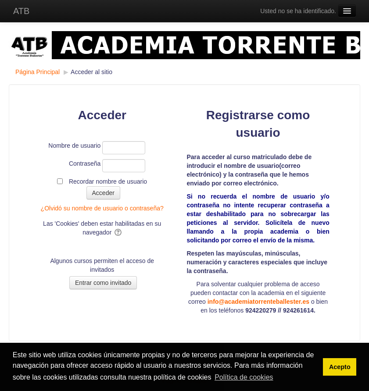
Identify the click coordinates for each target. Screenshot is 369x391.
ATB (21, 11)
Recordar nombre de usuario (108, 181)
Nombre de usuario (74, 145)
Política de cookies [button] (244, 377)
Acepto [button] (340, 366)
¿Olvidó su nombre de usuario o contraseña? (102, 208)
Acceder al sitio (91, 71)
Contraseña (84, 163)
